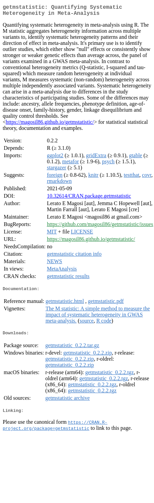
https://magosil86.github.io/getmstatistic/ (50, 125)
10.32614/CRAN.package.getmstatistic (89, 198)
